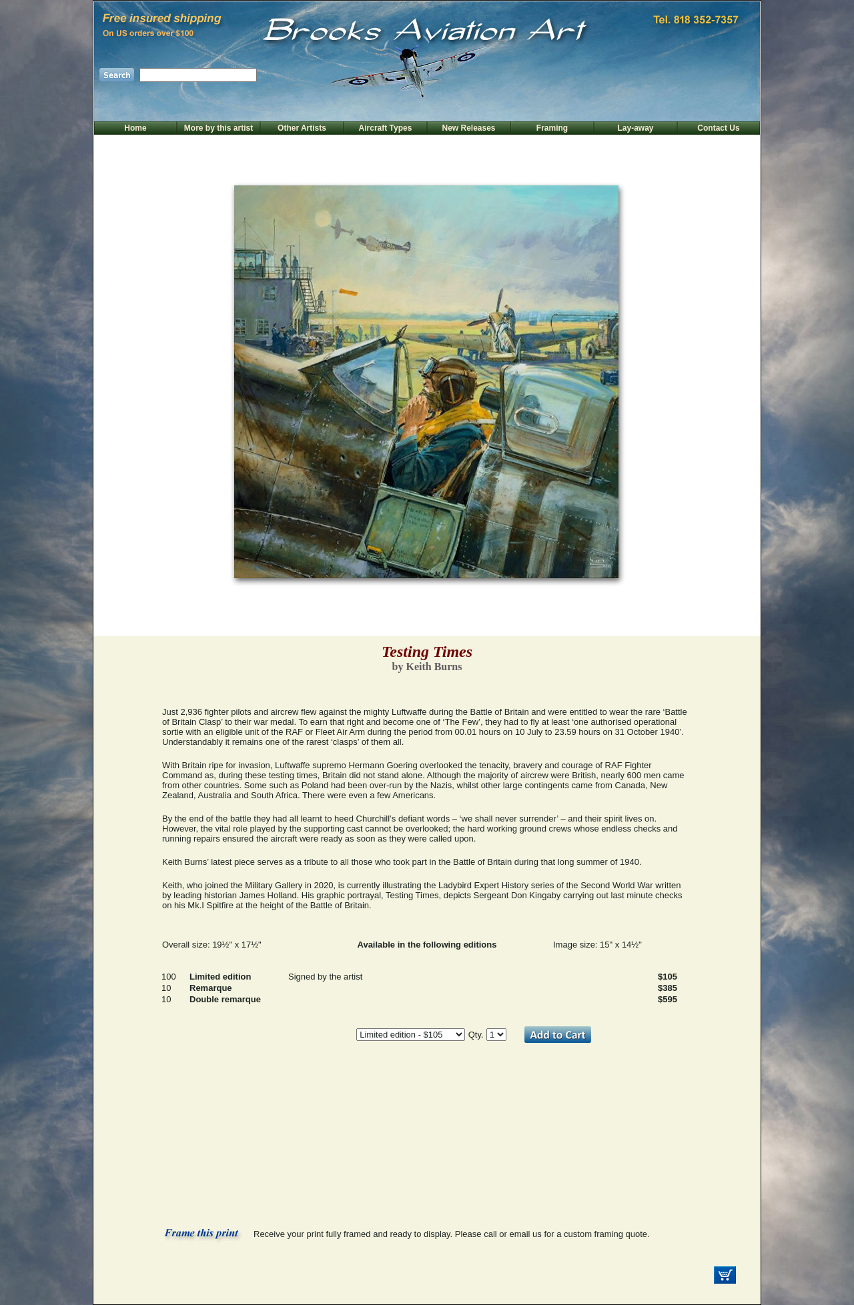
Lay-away (635, 128)
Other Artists (302, 128)
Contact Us (718, 128)
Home (135, 128)
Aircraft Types (385, 128)
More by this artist (218, 128)
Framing (552, 128)
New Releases (468, 128)
